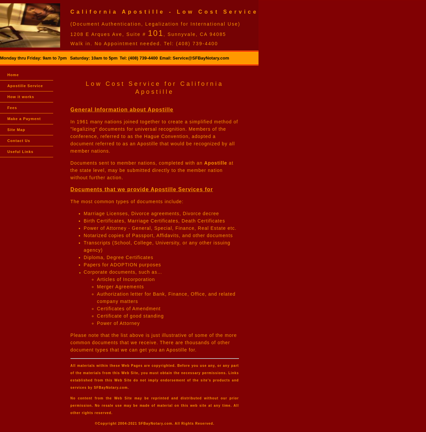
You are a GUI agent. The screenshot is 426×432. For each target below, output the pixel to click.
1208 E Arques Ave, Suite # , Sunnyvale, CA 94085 (148, 34)
